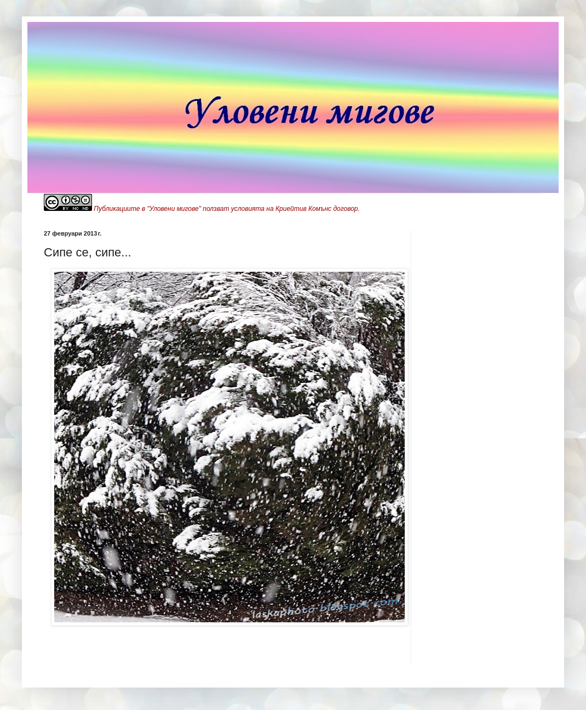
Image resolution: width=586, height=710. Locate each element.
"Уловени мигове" (174, 209)
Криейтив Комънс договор (316, 209)
